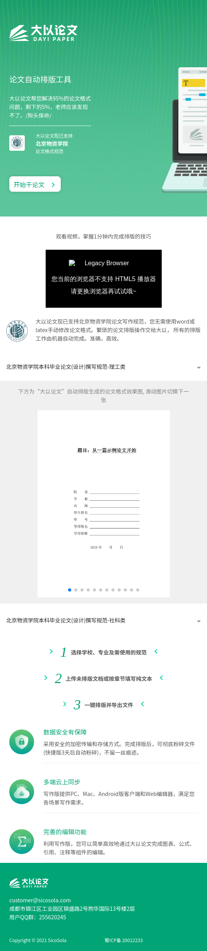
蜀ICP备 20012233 (123, 940)
